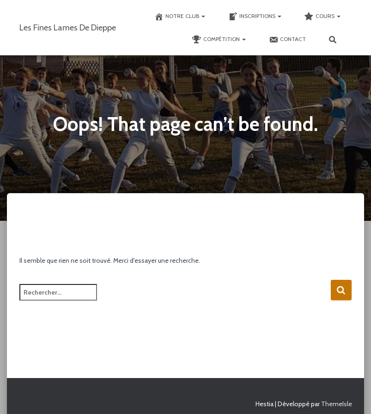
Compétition (219, 39)
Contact (287, 39)
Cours (322, 16)
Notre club (179, 16)
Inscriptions (254, 16)
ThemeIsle (336, 404)
